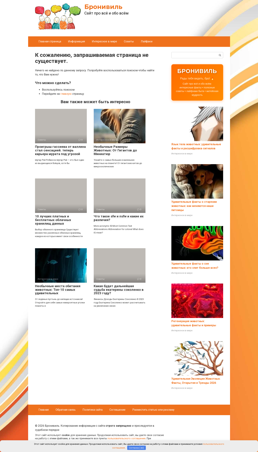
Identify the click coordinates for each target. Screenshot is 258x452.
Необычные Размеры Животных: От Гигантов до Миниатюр (115, 150)
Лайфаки (146, 41)
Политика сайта (92, 409)
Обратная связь (66, 409)
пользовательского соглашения (126, 438)
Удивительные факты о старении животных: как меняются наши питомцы (194, 206)
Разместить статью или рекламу (153, 409)
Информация (76, 41)
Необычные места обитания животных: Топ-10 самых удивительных (57, 289)
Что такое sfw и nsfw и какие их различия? (119, 218)
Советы (129, 41)
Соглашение (117, 409)
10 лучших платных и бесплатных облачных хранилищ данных (53, 219)
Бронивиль (103, 7)
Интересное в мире (104, 41)
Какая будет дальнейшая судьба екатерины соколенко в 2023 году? (119, 289)
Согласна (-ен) (136, 447)
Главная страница (49, 41)
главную (66, 93)
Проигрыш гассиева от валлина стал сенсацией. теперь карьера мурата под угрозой (60, 150)
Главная (43, 409)
